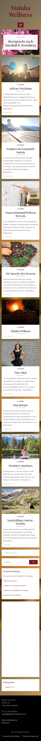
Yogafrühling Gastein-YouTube (20, 522)
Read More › (8, 109)
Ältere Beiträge (11, 553)
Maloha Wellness (20, 11)
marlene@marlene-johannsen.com (14, 714)
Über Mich (20, 372)
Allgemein (20, 84)
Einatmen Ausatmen (20, 465)
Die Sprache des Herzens (20, 273)
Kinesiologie (20, 405)
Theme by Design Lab (30, 736)
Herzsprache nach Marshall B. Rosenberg (20, 43)
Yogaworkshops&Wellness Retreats (20, 214)
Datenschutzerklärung (9, 720)
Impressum (6, 723)
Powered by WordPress (11, 736)
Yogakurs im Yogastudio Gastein (20, 150)
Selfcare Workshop (21, 88)
